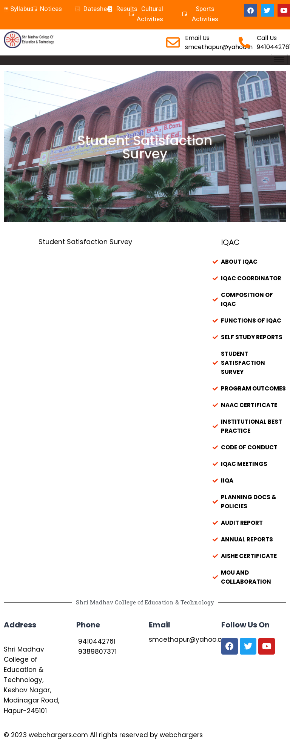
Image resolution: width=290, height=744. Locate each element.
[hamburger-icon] (279, 59)
